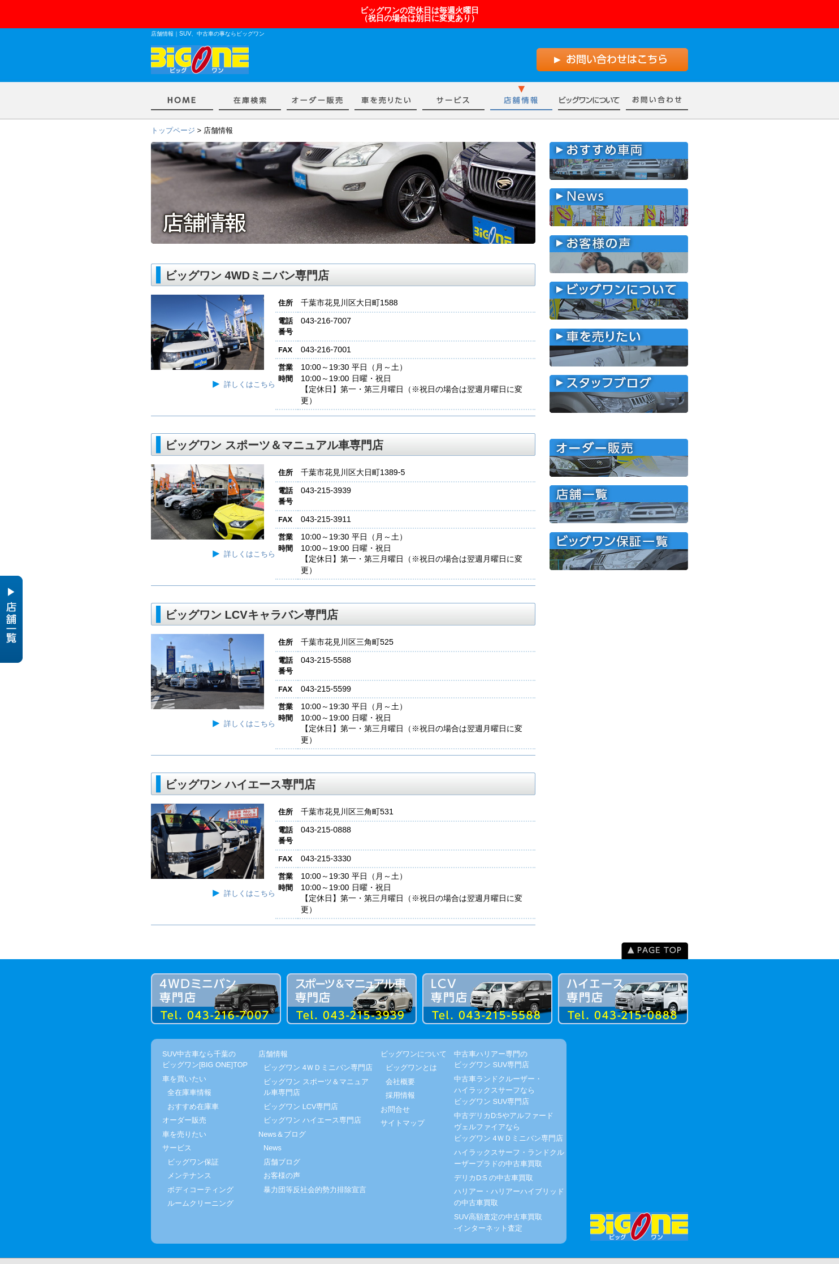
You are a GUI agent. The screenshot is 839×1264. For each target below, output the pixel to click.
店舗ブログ (281, 1142)
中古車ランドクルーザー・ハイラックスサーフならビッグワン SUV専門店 (498, 1071)
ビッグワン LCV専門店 (300, 1087)
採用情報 (400, 1076)
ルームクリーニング (200, 1184)
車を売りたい (385, 79)
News (272, 1129)
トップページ (173, 111)
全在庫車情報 (189, 1073)
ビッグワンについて (589, 79)
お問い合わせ (657, 79)
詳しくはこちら (249, 365)
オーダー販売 (318, 79)
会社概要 (400, 1062)
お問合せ (395, 1090)
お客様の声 (281, 1157)
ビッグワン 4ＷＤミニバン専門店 (318, 1049)
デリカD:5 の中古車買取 (493, 1159)
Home (182, 79)
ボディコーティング (200, 1170)
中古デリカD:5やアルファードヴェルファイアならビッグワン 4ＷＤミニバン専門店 (508, 1108)
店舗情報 (521, 79)
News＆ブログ (282, 1115)
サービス (453, 79)
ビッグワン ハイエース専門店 (312, 1101)
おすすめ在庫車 (193, 1087)
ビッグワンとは (411, 1049)
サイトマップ (402, 1104)
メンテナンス (189, 1157)
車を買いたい (250, 79)
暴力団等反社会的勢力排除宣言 (314, 1170)
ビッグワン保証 (193, 1142)
